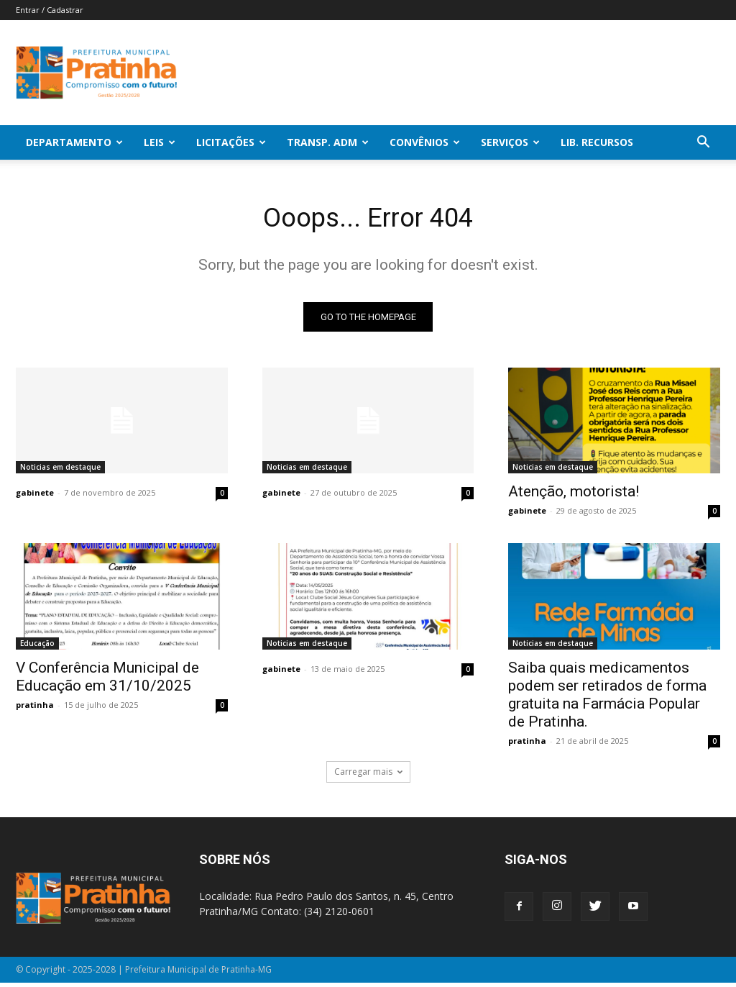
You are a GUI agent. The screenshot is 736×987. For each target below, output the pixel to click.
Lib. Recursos (597, 142)
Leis (159, 142)
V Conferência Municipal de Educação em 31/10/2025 (107, 680)
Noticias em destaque (60, 470)
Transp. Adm (328, 142)
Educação (37, 647)
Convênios (425, 142)
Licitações (231, 142)
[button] (703, 143)
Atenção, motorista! (573, 495)
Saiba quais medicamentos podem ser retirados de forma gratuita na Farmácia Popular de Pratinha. (607, 698)
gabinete (35, 496)
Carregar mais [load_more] (368, 776)
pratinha (35, 708)
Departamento (74, 142)
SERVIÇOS (510, 142)
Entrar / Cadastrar (49, 9)
